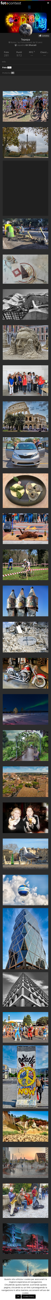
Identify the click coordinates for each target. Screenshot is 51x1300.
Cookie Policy (28, 1296)
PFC (32, 52)
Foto (6, 67)
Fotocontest (11, 3)
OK (18, 1296)
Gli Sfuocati (30, 45)
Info (4, 62)
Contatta (44, 36)
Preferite (8, 73)
